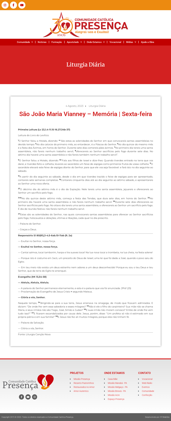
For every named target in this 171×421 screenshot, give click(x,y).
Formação (56, 42)
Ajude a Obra (147, 42)
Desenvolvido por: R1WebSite (157, 417)
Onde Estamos (96, 42)
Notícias (42, 42)
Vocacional (115, 42)
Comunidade (25, 42)
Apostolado (74, 42)
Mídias (131, 42)
